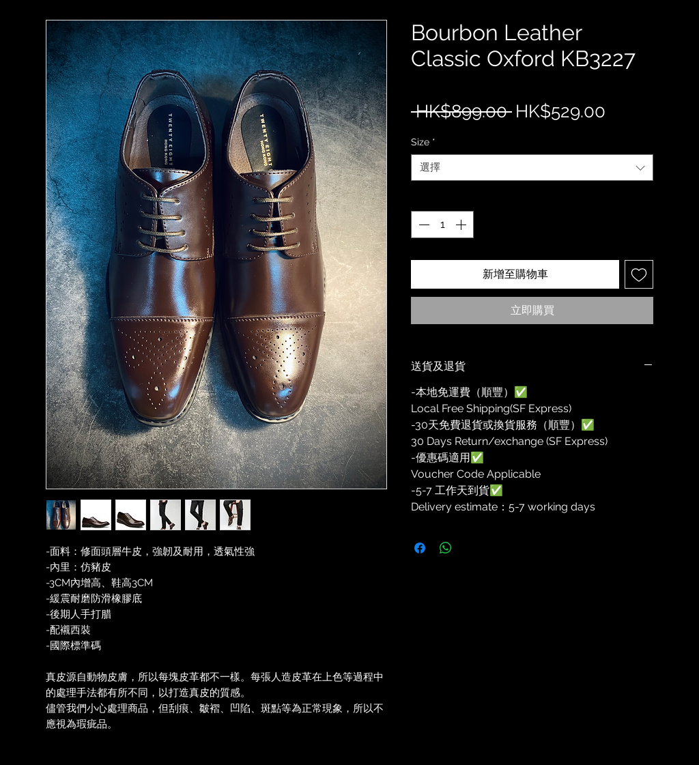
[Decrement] (422, 224)
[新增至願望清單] (639, 274)
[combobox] (532, 167)
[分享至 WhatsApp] (446, 548)
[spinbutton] (442, 224)
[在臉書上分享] (420, 548)
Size (423, 141)
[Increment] (462, 224)
